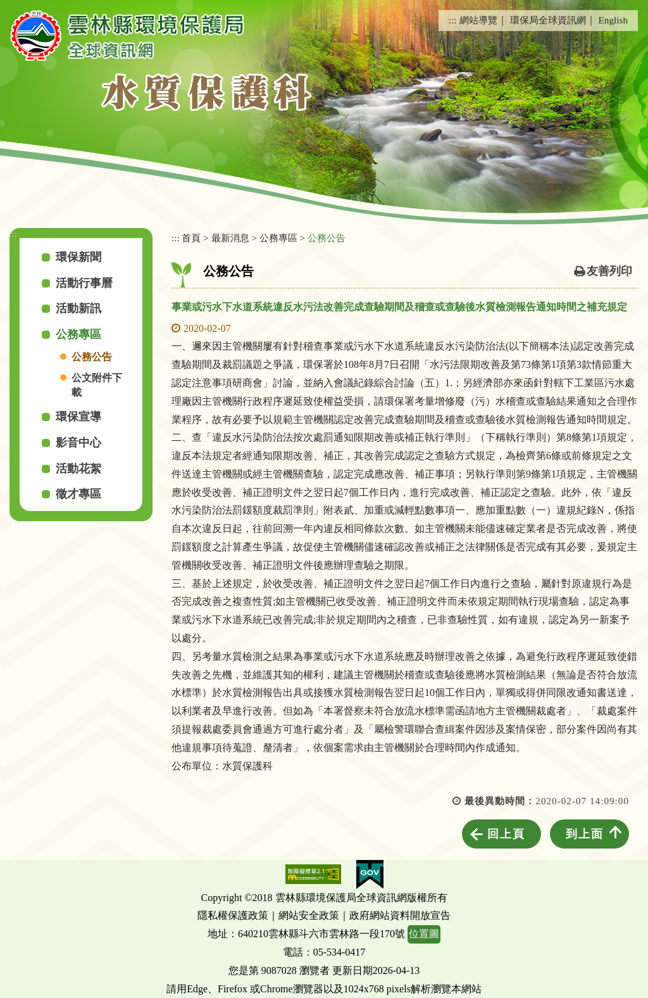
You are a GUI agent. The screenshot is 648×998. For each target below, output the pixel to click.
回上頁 (506, 834)
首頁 (191, 237)
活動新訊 (78, 308)
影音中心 (78, 442)
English (613, 20)
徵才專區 (78, 494)
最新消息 (230, 237)
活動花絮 (78, 468)
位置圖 (424, 933)
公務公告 (92, 356)
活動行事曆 (84, 283)
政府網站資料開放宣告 (400, 915)
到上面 (585, 834)
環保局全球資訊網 (548, 20)
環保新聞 (78, 257)
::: (453, 20)
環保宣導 (78, 416)
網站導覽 (478, 20)
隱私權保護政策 (232, 915)
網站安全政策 (308, 915)
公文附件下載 (97, 385)
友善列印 (609, 271)
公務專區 (78, 334)
